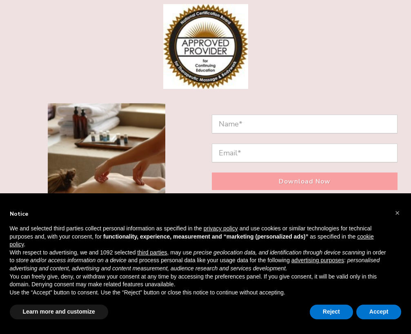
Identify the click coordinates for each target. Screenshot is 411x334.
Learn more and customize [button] (59, 311)
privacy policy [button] (221, 228)
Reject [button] (331, 311)
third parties (152, 252)
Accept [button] (379, 311)
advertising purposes (317, 260)
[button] (397, 212)
